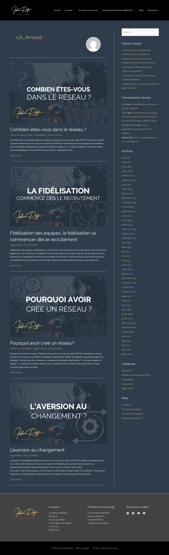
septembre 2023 (129, 238)
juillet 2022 (127, 296)
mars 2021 (126, 350)
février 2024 (127, 220)
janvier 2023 (127, 274)
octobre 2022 (128, 287)
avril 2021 (126, 345)
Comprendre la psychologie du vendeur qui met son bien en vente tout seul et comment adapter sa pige (140, 117)
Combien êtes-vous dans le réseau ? (52, 129)
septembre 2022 (129, 292)
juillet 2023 (127, 247)
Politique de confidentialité (63, 548)
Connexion (126, 405)
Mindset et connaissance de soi (136, 375)
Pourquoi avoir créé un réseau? (45, 343)
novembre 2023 (129, 229)
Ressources (153, 10)
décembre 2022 (129, 278)
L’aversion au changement (40, 450)
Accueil (62, 10)
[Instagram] (127, 513)
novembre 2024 (129, 202)
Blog (142, 10)
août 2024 (126, 216)
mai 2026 (126, 158)
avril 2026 (126, 162)
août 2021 (126, 336)
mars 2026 (127, 167)
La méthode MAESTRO (58, 513)
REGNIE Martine (129, 125)
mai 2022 (126, 301)
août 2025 (126, 184)
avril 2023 (126, 260)
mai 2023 (126, 256)
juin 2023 (126, 251)
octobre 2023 (128, 234)
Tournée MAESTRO (95, 520)
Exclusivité (126, 370)
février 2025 (127, 189)
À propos (72, 10)
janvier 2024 (127, 225)
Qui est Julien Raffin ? (57, 520)
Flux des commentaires (132, 414)
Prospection (127, 384)
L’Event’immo (54, 530)
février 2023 (127, 269)
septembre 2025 (129, 180)
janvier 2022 (127, 318)
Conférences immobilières (98, 523)
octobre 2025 (128, 175)
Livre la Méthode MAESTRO (99, 513)
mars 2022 (126, 309)
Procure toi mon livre (91, 10)
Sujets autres (40, 348)
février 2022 (127, 314)
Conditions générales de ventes (103, 548)
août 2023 (126, 242)
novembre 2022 (129, 283)
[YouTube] (138, 513)
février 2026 (127, 171)
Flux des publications (131, 409)
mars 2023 (126, 265)
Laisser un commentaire (21, 135)
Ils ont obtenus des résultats (60, 523)
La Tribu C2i (53, 526)
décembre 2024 (129, 198)
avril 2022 (126, 305)
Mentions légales (82, 548)
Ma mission (53, 516)
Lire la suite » (16, 155)
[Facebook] (133, 513)
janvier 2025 (127, 193)
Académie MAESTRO (96, 516)
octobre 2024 (128, 207)
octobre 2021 (128, 332)
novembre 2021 (129, 327)
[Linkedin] (144, 513)
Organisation (40, 135)
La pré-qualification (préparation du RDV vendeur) (137, 129)
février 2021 (127, 354)
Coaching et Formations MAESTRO (119, 10)
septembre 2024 (129, 211)
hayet (124, 113)
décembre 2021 (129, 323)
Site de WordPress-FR (132, 418)
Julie (124, 104)
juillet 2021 (126, 341)
